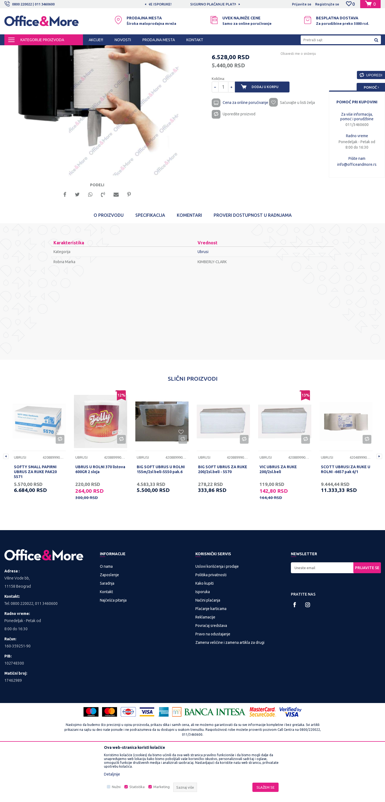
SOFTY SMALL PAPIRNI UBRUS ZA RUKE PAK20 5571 (35, 523)
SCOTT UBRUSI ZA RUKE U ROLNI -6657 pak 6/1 (345, 520)
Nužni (116, 787)
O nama (106, 618)
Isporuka (202, 643)
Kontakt (106, 643)
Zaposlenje (109, 626)
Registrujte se (327, 4)
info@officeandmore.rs (357, 164)
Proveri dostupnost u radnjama (253, 266)
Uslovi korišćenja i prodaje (217, 618)
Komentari (189, 266)
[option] (192, 4)
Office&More (14, 50)
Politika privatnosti (210, 626)
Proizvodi (37, 50)
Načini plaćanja (207, 652)
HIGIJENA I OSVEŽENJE (67, 50)
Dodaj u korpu (269, 134)
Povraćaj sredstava (211, 677)
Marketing (161, 787)
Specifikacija (150, 266)
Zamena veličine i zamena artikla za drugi (229, 694)
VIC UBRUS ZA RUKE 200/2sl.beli (278, 520)
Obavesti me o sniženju (297, 101)
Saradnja (107, 635)
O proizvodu (109, 266)
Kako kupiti (204, 635)
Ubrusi (129, 50)
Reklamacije (205, 668)
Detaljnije (112, 774)
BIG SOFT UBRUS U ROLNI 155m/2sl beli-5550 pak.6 (161, 520)
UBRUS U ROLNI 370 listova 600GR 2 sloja (100, 520)
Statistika (137, 787)
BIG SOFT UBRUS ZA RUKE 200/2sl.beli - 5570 (222, 520)
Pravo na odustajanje (212, 685)
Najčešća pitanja (113, 652)
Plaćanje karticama (210, 660)
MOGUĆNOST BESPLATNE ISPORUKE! (192, 4)
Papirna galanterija (104, 50)
